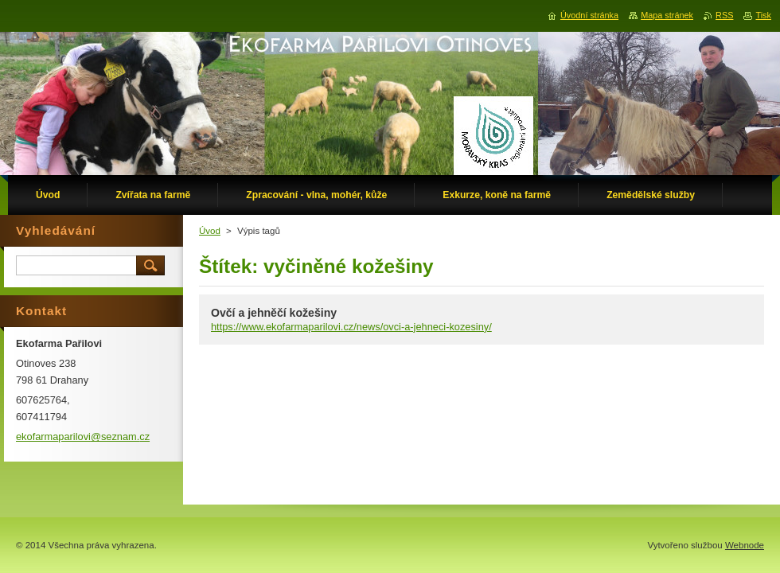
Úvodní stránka (589, 15)
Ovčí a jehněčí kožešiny (274, 312)
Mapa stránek (667, 15)
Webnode (744, 545)
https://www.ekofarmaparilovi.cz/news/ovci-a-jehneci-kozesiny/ (351, 327)
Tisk (763, 15)
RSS (724, 15)
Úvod (209, 231)
